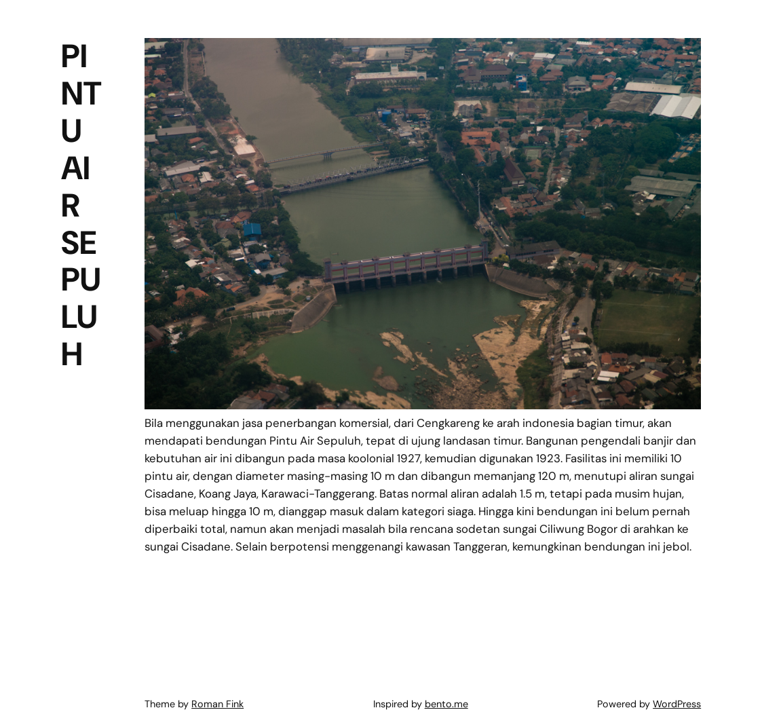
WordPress (677, 704)
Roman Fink (217, 704)
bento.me (446, 704)
